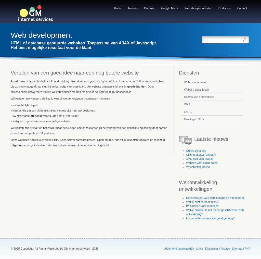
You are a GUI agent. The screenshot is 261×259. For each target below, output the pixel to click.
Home (118, 8)
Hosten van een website (199, 96)
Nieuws (132, 8)
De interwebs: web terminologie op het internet (215, 197)
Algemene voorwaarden (179, 248)
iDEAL (188, 111)
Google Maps (169, 8)
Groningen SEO (194, 119)
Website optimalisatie (198, 8)
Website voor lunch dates (201, 162)
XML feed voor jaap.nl (199, 158)
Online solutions (196, 150)
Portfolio (149, 8)
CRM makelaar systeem (201, 154)
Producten (224, 8)
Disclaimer (211, 248)
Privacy (225, 248)
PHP (247, 248)
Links (199, 248)
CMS (187, 104)
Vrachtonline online (198, 166)
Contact (242, 8)
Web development (195, 82)
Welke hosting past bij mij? (202, 201)
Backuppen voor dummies (202, 205)
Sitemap (237, 248)
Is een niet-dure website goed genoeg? (210, 218)
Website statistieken (196, 89)
